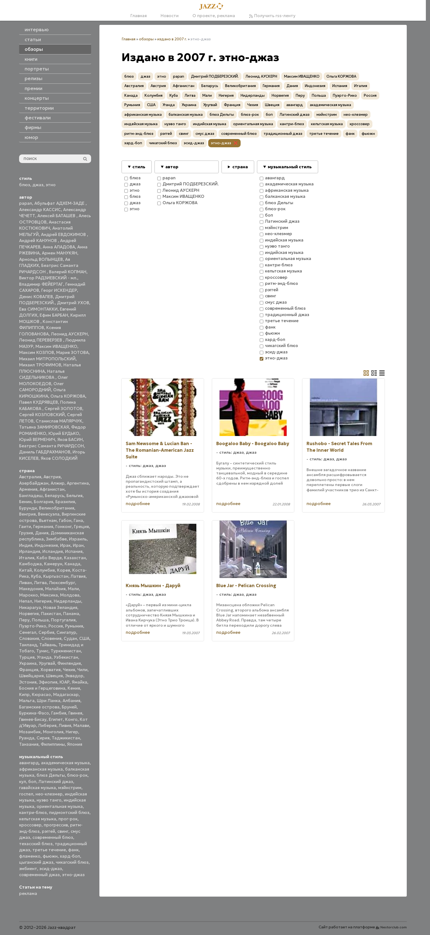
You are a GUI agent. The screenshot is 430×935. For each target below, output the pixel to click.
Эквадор (74, 675)
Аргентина (78, 483)
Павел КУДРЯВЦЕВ (38, 402)
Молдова (69, 595)
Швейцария (31, 675)
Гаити (25, 526)
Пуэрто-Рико (32, 626)
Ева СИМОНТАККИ (38, 309)
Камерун (53, 563)
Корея (63, 570)
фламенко (29, 856)
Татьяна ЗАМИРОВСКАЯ (44, 427)
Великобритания (56, 508)
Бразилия (65, 501)
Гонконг (63, 526)
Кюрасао (41, 694)
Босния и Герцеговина (42, 688)
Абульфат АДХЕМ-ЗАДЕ (60, 203)
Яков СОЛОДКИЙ (59, 458)
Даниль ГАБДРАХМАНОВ (44, 452)
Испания (74, 551)
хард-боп (70, 856)
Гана (78, 520)
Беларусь (54, 495)
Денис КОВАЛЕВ (36, 296)
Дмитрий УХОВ (73, 302)
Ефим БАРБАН (54, 315)
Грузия (26, 532)
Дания (41, 532)
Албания (71, 700)
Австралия (30, 476)
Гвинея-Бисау (33, 719)
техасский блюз (36, 843)
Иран (78, 545)
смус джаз (204, 133)
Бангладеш (31, 495)
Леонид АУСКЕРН (69, 334)
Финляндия (69, 663)
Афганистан (52, 489)
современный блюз (52, 837)
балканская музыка (186, 114)
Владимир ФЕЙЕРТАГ (41, 284)
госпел (26, 794)
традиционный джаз (283, 133)
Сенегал (27, 632)
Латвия (78, 576)
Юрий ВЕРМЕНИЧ (37, 439)
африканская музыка (41, 769)
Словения (51, 638)
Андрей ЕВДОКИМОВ (64, 234)
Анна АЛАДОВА (59, 246)
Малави (81, 725)
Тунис (42, 650)
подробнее (138, 503)
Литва (40, 582)
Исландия (52, 551)
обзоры (146, 39)
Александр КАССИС (40, 209)
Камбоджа (30, 563)
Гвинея (75, 713)
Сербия (46, 632)
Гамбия (58, 713)
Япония (74, 744)
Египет (56, 719)
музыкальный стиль (290, 166)
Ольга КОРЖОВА (67, 396)
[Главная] (213, 6)
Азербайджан (33, 483)
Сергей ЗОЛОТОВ (63, 408)
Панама (71, 613)
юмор (31, 137)
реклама (28, 893)
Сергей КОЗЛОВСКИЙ (42, 414)
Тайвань (47, 644)
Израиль (78, 539)
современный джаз (39, 874)
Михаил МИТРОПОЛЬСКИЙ (47, 358)
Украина (28, 663)
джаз (37, 184)
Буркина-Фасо (34, 713)
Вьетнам (48, 520)
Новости (170, 15)
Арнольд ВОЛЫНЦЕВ (41, 259)
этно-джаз (73, 874)
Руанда (26, 737)
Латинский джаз (55, 781)
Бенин (25, 501)
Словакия (29, 638)
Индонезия (46, 545)
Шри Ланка (48, 700)
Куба (36, 576)
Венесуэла (49, 514)
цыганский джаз (36, 862)
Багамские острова (39, 707)
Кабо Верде (49, 557)
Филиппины (53, 744)
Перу (24, 620)
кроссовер (30, 825)
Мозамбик (30, 731)
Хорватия (50, 669)
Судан (70, 638)
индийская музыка (209, 124)
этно (51, 184)
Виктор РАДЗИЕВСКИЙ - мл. (48, 277)
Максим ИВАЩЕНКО (56, 346)
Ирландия (29, 551)
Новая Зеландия (60, 607)
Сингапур (66, 632)
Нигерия (43, 601)
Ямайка (79, 682)
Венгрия (27, 514)
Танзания (28, 744)
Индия (25, 545)
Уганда (44, 657)
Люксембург (62, 582)
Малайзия (55, 588)
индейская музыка (141, 124)
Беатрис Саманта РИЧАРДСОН (51, 445)
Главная (138, 15)
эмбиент (28, 868)
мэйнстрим (69, 787)
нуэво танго (49, 800)
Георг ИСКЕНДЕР (59, 290)
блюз (24, 184)
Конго (71, 719)
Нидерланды (67, 601)
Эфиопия (48, 682)
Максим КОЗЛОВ (36, 352)
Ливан (25, 582)
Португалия (63, 620)
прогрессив (56, 825)
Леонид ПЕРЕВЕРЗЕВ (41, 340)
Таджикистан (66, 737)
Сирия (43, 737)
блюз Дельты (51, 775)
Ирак (65, 545)
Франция (28, 669)
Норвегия (29, 613)
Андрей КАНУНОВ (38, 240)
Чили (82, 669)
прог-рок (68, 818)
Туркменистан (66, 650)
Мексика (49, 595)
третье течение (49, 849)
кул (22, 781)
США (84, 638)
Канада (72, 563)
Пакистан (51, 613)
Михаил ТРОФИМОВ (40, 364)
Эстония (28, 682)
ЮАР (64, 682)
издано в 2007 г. (172, 39)
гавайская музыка (37, 787)
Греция (81, 526)
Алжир (58, 483)
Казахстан (75, 557)
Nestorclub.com (393, 927)
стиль (138, 166)
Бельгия (74, 495)
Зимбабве (56, 539)
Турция (27, 657)
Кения (74, 688)
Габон (65, 520)
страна (240, 166)
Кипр (24, 694)
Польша (40, 620)
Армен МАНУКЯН (59, 253)
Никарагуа (30, 607)
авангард (29, 762)
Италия (26, 557)
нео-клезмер (49, 794)
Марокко (28, 595)
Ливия (65, 725)
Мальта (27, 700)
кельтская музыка (37, 818)
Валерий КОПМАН (67, 271)
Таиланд (28, 644)
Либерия (47, 725)
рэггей (48, 831)
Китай (25, 570)
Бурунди (28, 508)
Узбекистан (66, 657)
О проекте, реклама (213, 15)
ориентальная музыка (60, 806)
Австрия (52, 476)
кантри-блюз (33, 812)
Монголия (53, 731)
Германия (43, 526)
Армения (28, 489)
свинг (62, 831)
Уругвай (47, 663)
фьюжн (50, 856)
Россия (55, 626)
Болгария (43, 501)
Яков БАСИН (70, 439)
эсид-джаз (50, 868)
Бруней (69, 707)
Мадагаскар (66, 694)
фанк (73, 849)
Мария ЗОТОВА (72, 352)
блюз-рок (77, 775)
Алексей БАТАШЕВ (56, 215)
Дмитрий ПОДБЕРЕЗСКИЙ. (215, 76)
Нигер (72, 731)
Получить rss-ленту (272, 15)
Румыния (74, 626)
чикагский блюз (72, 862)
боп (32, 781)
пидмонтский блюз (69, 812)
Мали (73, 588)
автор (171, 166)
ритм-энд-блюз (138, 133)
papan (25, 203)
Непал (25, 601)
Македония (31, 588)
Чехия (69, 669)
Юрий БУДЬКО (63, 433)
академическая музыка (65, 762)
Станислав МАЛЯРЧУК (59, 421)
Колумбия (44, 570)
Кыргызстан (55, 576)
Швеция (54, 675)
